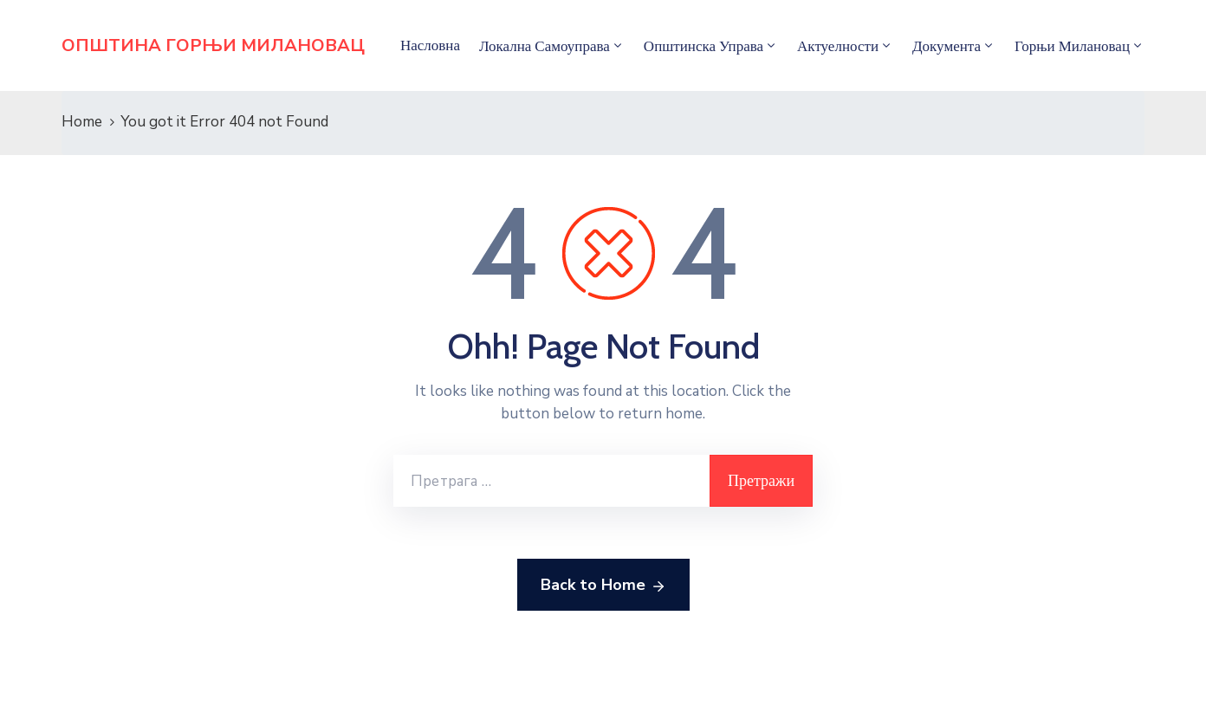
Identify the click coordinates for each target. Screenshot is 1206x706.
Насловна (430, 45)
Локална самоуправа (544, 46)
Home (82, 122)
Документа (946, 46)
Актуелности (838, 46)
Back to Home (603, 585)
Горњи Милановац (1072, 46)
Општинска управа (703, 46)
